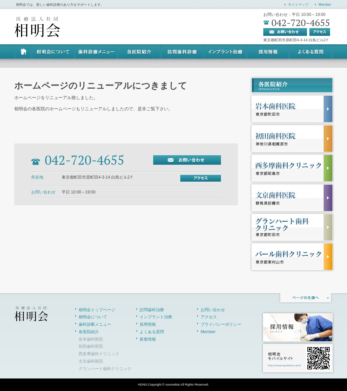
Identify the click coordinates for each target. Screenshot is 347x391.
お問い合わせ (213, 309)
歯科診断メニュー (96, 51)
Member (325, 4)
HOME (23, 51)
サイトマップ (298, 4)
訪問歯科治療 (182, 51)
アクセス (209, 317)
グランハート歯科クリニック (105, 368)
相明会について (53, 51)
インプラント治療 (225, 51)
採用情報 (268, 51)
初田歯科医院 (91, 346)
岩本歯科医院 (91, 339)
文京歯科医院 (91, 361)
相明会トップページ (97, 309)
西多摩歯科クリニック (99, 353)
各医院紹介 (139, 51)
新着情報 (148, 339)
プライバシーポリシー (221, 324)
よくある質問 (311, 51)
